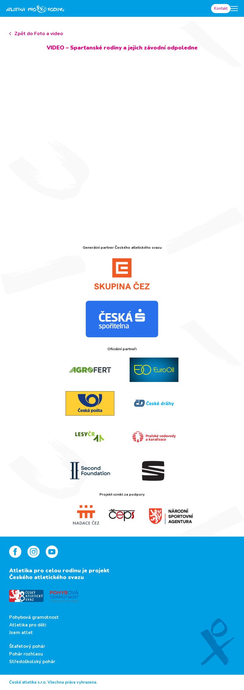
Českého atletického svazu (46, 577)
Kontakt (221, 8)
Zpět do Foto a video (38, 33)
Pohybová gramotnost (34, 617)
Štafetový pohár (27, 646)
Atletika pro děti (27, 625)
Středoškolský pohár (32, 662)
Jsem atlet (21, 632)
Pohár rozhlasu (26, 654)
